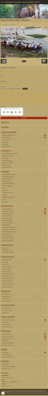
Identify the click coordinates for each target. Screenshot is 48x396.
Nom (2, 70)
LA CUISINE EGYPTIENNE (8, 252)
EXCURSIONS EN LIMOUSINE (8, 174)
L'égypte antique (5, 340)
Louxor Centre (5, 262)
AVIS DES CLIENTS (24, 137)
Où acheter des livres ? (7, 282)
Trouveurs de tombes (24, 333)
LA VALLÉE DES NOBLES (7, 222)
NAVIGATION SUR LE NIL (7, 240)
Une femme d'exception (7, 310)
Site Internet (4, 81)
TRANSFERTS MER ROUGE (8, 197)
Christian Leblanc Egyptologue (8, 366)
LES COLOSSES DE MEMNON (8, 227)
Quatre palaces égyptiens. (24, 336)
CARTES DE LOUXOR (24, 259)
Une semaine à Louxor (7, 324)
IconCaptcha (11, 114)
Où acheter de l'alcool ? (7, 280)
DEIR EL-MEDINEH (6, 224)
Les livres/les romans (6, 354)
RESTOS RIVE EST (6, 248)
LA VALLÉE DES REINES (7, 220)
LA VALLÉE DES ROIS (6, 215)
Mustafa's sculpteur (6, 301)
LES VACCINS (5, 158)
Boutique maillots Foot (7, 275)
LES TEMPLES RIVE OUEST (24, 211)
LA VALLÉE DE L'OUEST (7, 218)
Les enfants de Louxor (7, 308)
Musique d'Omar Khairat (7, 357)
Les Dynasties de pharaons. (8, 343)
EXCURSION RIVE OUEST (8, 176)
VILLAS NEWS (5, 144)
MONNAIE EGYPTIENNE (7, 162)
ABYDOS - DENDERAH (7, 185)
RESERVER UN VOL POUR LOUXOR (10, 153)
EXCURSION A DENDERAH (8, 183)
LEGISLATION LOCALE (7, 160)
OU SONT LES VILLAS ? (7, 139)
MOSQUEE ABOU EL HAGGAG (9, 231)
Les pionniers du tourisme (7, 345)
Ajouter (24, 118)
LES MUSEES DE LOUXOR (24, 213)
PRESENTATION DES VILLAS (24, 135)
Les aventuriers (24, 352)
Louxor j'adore (5, 364)
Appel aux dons (5, 312)
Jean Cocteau (5, 322)
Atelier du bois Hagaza (7, 294)
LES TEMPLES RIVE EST (24, 209)
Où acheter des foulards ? (7, 273)
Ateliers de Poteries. (6, 296)
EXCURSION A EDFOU (7, 179)
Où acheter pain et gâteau (8, 277)
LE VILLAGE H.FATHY (7, 234)
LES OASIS (4, 201)
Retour (24, 61)
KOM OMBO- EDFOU (7, 181)
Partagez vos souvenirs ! (7, 326)
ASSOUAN (4, 195)
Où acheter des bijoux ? (7, 266)
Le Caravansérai (5, 298)
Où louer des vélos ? (6, 271)
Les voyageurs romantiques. (24, 319)
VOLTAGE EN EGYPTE (7, 167)
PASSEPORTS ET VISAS (7, 156)
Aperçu (25, 88)
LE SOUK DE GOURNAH (7, 236)
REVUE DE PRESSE (6, 146)
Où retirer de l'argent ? (7, 268)
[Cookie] (2, 393)
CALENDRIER (5, 142)
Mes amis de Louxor (6, 368)
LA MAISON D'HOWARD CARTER (9, 229)
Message (3, 86)
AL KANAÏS (4, 190)
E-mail (2, 75)
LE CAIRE (4, 199)
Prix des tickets (5, 264)
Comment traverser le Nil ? (8, 284)
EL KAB (3, 188)
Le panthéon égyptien (24, 338)
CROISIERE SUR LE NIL (7, 192)
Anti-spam (3, 106)
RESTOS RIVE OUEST (7, 250)
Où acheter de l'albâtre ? (7, 287)
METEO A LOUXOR (6, 165)
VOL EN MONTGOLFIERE (7, 238)
